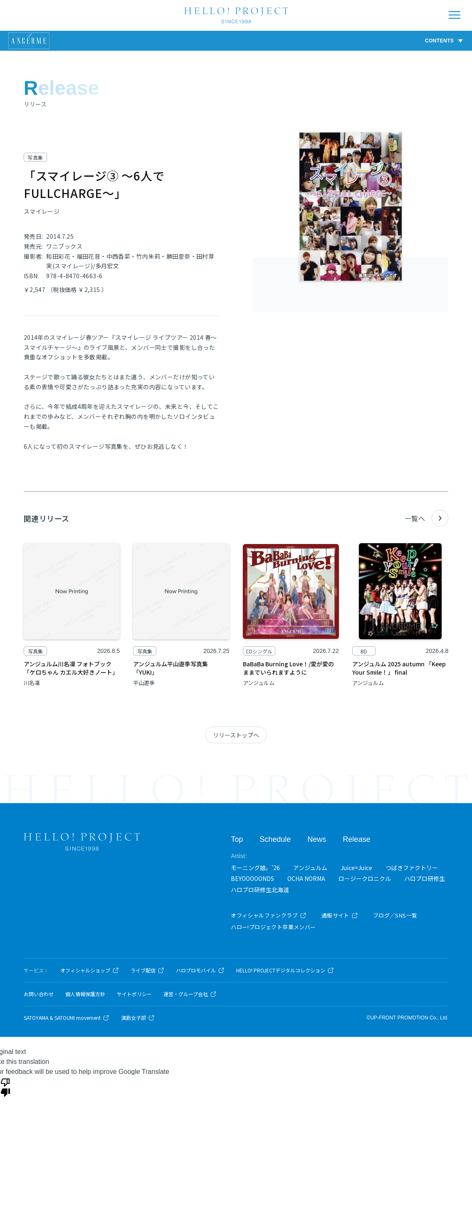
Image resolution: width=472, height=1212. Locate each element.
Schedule (275, 839)
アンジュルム (310, 867)
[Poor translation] (5, 1087)
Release (356, 839)
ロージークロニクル (365, 878)
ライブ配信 (147, 970)
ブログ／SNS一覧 (395, 915)
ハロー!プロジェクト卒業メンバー (273, 927)
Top (237, 839)
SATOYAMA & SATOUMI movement (66, 1017)
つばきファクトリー (412, 867)
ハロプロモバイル (200, 970)
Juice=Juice (356, 867)
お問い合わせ (39, 994)
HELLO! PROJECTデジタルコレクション (285, 970)
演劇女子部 (138, 1017)
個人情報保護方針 (85, 994)
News (316, 839)
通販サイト (339, 915)
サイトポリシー (134, 994)
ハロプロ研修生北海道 (260, 890)
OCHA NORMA (306, 878)
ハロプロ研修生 (424, 878)
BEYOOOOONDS (252, 878)
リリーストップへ (236, 735)
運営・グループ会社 (190, 994)
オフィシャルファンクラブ (268, 915)
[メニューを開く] (454, 15)
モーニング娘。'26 (255, 867)
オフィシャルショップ (89, 970)
